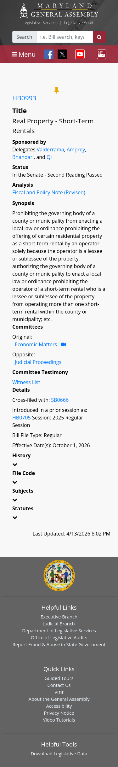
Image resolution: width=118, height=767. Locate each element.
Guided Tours (58, 678)
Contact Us (58, 685)
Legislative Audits (79, 22)
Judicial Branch (59, 623)
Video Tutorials (59, 720)
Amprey (76, 149)
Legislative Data (70, 753)
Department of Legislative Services (59, 630)
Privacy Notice (59, 713)
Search (24, 36)
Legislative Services (40, 22)
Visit (58, 692)
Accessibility (59, 706)
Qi (49, 157)
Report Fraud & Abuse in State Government (59, 644)
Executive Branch (59, 616)
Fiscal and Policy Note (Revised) (48, 192)
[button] (59, 465)
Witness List (26, 382)
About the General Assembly (58, 699)
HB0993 (24, 97)
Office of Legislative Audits (59, 637)
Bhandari (23, 157)
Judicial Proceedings (38, 362)
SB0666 (60, 399)
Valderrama (50, 149)
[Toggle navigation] (24, 54)
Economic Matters (36, 344)
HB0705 (21, 417)
